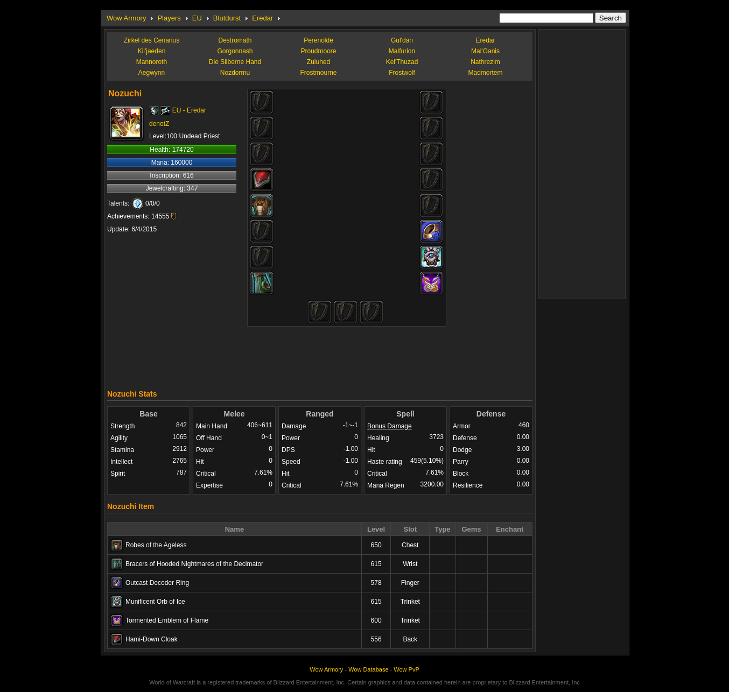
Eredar (262, 18)
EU (197, 18)
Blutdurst (227, 18)
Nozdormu (235, 72)
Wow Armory (126, 18)
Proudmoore (318, 51)
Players (168, 18)
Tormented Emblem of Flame (166, 620)
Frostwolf (402, 72)
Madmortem (485, 72)
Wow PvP (406, 669)
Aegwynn (151, 72)
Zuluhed (318, 62)
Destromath (234, 40)
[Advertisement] (320, 355)
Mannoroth (151, 62)
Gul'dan (402, 40)
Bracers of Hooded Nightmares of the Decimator (194, 564)
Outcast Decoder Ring (157, 583)
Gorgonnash (235, 51)
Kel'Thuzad (402, 62)
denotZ (159, 124)
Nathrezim (485, 62)
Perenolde (318, 40)
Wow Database (368, 669)
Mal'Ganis (485, 51)
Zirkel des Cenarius (151, 40)
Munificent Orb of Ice (155, 601)
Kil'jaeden (152, 51)
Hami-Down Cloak (151, 639)
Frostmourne (318, 72)
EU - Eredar (189, 110)
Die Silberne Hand (235, 62)
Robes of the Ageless (155, 545)
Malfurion (402, 51)
